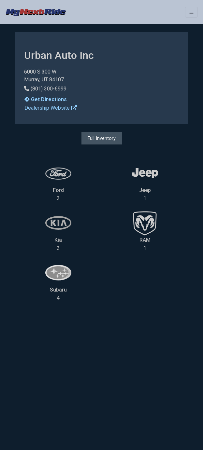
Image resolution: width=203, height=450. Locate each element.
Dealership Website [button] (50, 108)
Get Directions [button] (45, 99)
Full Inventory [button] (102, 138)
